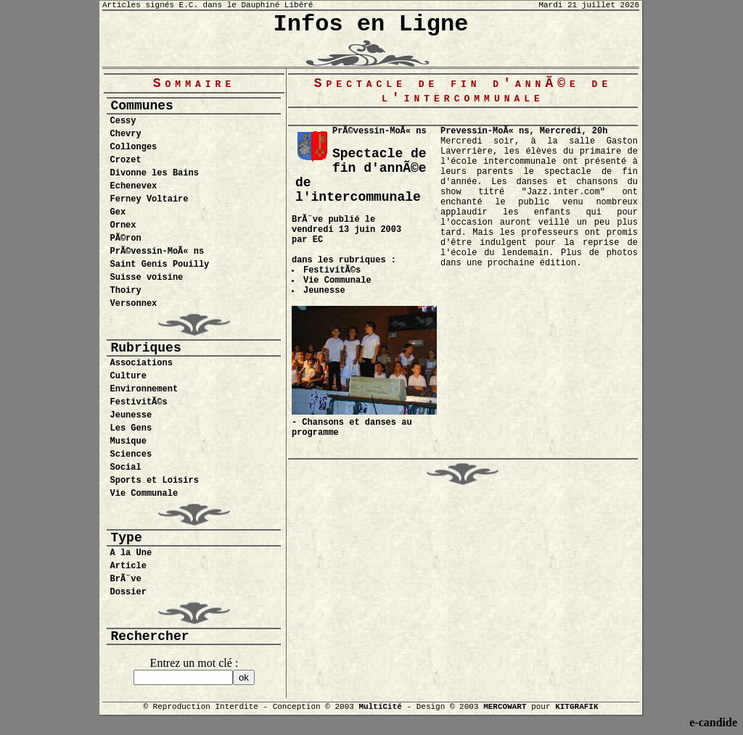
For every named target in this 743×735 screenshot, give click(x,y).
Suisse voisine (146, 278)
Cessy (123, 121)
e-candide (713, 722)
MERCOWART (504, 706)
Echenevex (133, 186)
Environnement (144, 389)
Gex (118, 212)
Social (125, 467)
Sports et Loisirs (154, 481)
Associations (141, 363)
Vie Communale (144, 494)
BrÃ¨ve (125, 579)
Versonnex (133, 304)
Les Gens (131, 428)
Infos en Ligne (371, 24)
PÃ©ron (125, 238)
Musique (128, 441)
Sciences (131, 454)
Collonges (133, 147)
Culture (128, 376)
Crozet (125, 160)
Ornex (123, 225)
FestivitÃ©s (138, 402)
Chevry (125, 134)
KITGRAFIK (576, 706)
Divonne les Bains (154, 173)
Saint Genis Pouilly (159, 264)
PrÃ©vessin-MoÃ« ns (157, 251)
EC (318, 240)
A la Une (131, 553)
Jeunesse (131, 415)
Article (128, 566)
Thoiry (125, 291)
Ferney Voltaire (149, 199)
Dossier (128, 592)
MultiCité (379, 706)
